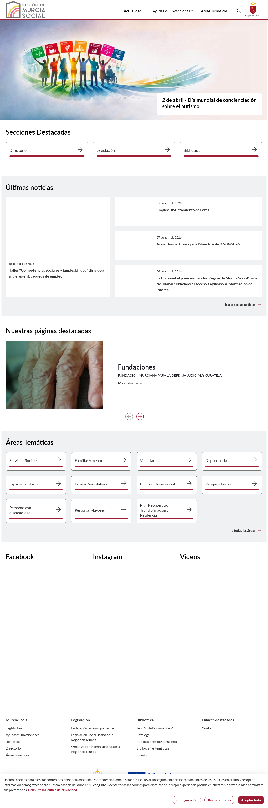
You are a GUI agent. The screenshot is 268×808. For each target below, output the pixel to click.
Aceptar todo (251, 800)
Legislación (14, 728)
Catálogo (143, 735)
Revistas (143, 755)
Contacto (208, 728)
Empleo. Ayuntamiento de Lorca (183, 210)
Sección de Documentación (156, 728)
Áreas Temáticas (17, 755)
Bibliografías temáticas (153, 748)
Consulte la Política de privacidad (52, 790)
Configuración (186, 800)
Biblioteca (13, 741)
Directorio (13, 748)
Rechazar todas (219, 800)
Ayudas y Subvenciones (22, 735)
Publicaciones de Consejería (157, 741)
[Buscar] (239, 11)
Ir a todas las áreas (245, 530)
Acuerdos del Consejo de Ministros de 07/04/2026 (198, 244)
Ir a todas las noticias (243, 304)
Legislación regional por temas (93, 728)
